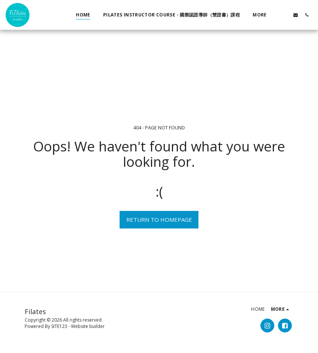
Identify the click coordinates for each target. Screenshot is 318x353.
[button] (284, 14)
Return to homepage (159, 219)
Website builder (88, 326)
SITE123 (59, 326)
